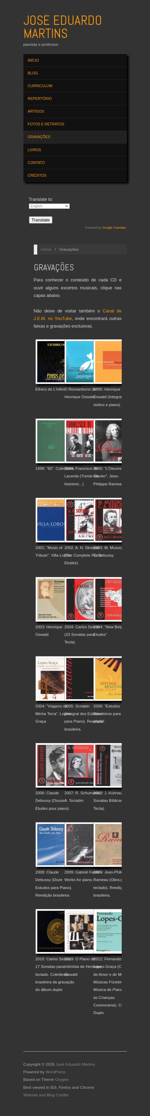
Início (33, 60)
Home (46, 249)
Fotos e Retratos (46, 124)
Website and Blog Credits (46, 1095)
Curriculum (40, 86)
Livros (34, 150)
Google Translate (114, 227)
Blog (33, 73)
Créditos (37, 175)
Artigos (36, 111)
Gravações (39, 137)
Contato (36, 163)
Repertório (40, 98)
